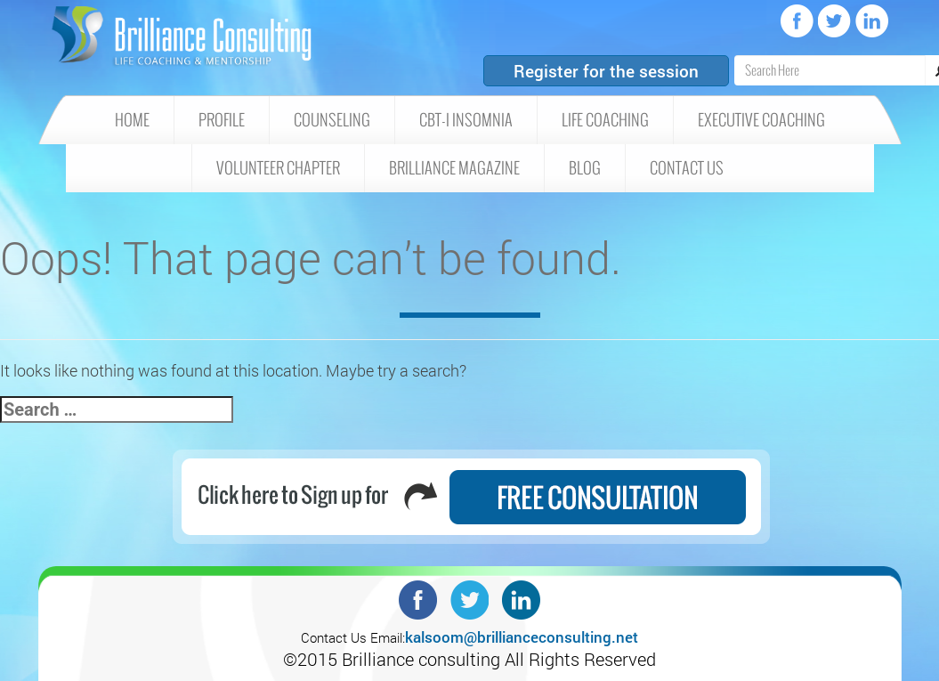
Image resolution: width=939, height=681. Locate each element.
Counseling (332, 120)
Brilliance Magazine (454, 168)
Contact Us (687, 168)
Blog (585, 168)
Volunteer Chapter (278, 168)
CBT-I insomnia (466, 120)
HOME (132, 120)
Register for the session (606, 71)
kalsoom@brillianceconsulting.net (521, 637)
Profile (221, 120)
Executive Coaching (761, 120)
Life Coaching (605, 120)
